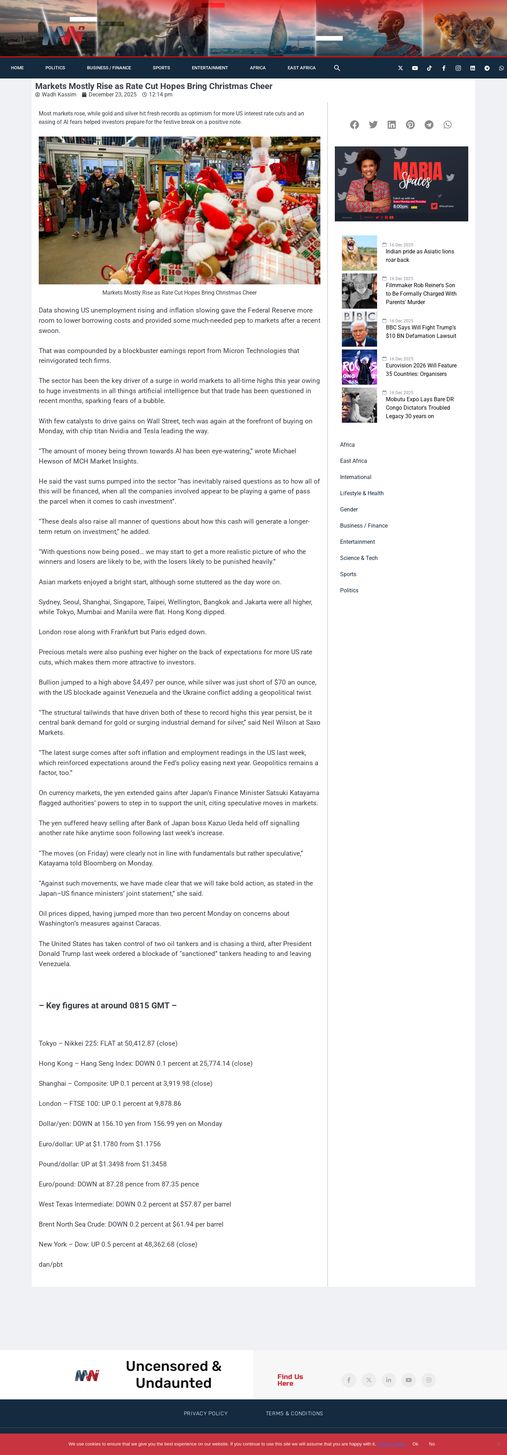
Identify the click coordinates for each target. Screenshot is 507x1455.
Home (17, 67)
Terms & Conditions (295, 1413)
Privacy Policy (206, 1413)
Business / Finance (109, 67)
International (355, 477)
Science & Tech (359, 558)
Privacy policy (391, 1444)
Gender (349, 509)
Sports (161, 67)
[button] (337, 67)
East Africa (302, 67)
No (432, 1444)
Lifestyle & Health (362, 493)
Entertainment (210, 67)
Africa (258, 67)
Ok (415, 1444)
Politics (55, 67)
